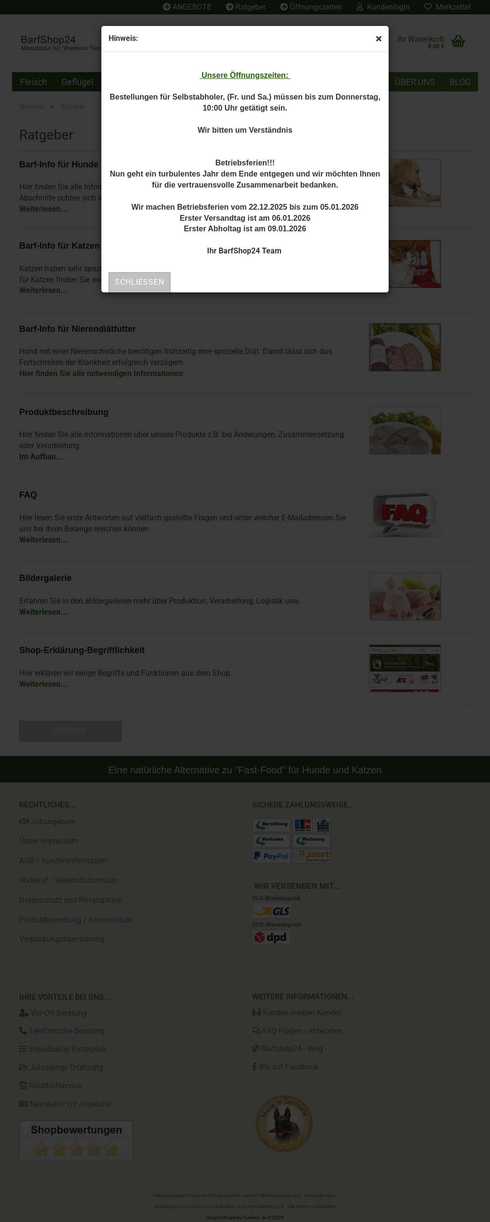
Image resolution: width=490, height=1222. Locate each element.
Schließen (139, 282)
